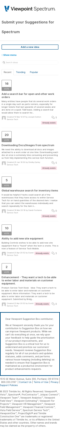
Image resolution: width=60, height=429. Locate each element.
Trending (20, 72)
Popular (34, 72)
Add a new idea (30, 46)
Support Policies (9, 385)
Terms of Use (41, 382)
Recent (7, 72)
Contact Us (25, 382)
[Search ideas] (30, 62)
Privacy (54, 382)
